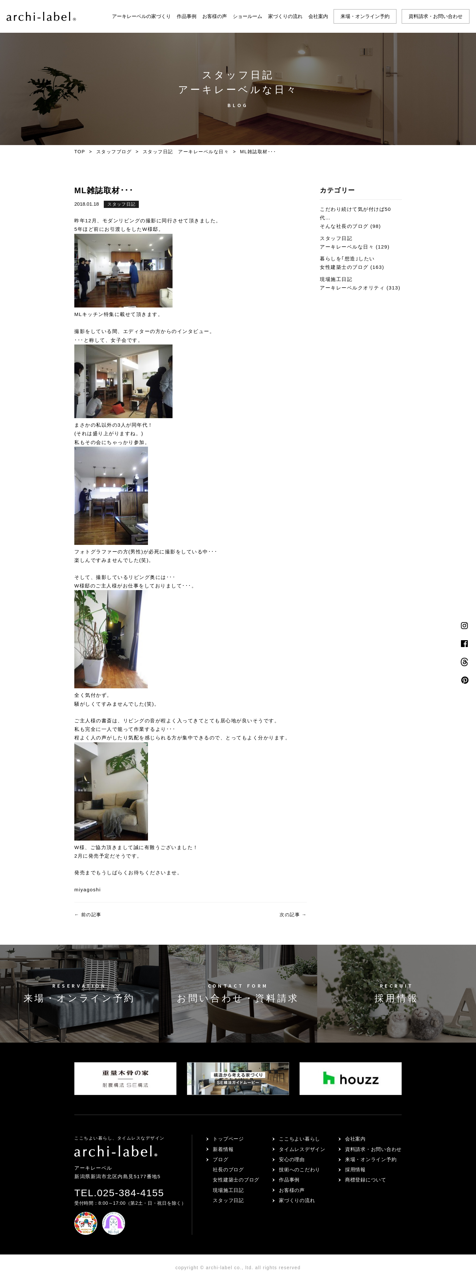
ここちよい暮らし (299, 1139)
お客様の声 (214, 16)
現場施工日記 (228, 1190)
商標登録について (365, 1179)
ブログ (220, 1159)
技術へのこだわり (299, 1169)
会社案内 (318, 16)
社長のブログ (228, 1169)
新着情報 (223, 1149)
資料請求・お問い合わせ (436, 16)
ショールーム (247, 16)
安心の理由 (292, 1159)
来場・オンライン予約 (365, 16)
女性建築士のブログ (236, 1179)
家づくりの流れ (285, 16)
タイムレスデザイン (302, 1149)
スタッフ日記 (121, 204)
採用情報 (355, 1169)
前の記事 (87, 914)
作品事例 (186, 16)
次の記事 (293, 914)
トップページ (228, 1139)
